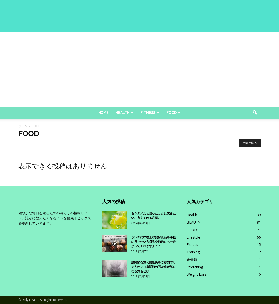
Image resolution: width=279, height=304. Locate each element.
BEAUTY (193, 222)
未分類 (192, 259)
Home (103, 113)
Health (124, 113)
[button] (255, 113)
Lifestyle (193, 237)
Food (173, 113)
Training (193, 252)
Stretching (195, 267)
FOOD (192, 229)
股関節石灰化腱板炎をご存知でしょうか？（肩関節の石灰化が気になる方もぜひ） (153, 267)
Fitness (150, 113)
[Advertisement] (139, 69)
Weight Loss (196, 274)
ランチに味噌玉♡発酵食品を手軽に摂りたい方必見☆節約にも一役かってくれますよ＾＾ (153, 242)
